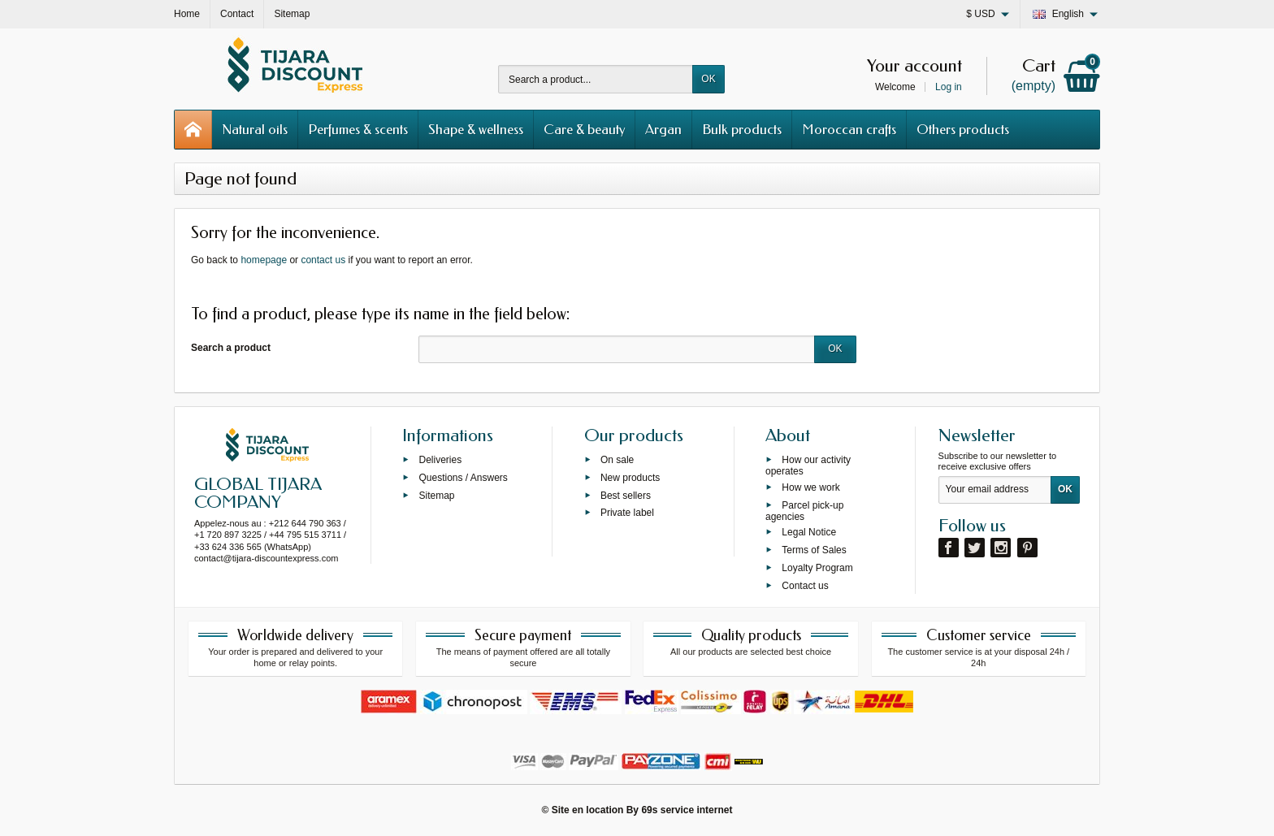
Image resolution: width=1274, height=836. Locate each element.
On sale (617, 460)
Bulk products (742, 129)
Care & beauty (584, 129)
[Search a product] (595, 79)
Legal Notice (809, 532)
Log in (948, 87)
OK (708, 78)
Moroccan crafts (849, 129)
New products (630, 477)
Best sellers (625, 494)
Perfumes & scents (358, 129)
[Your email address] (994, 490)
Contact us (805, 585)
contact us (323, 260)
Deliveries (440, 460)
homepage (263, 260)
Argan (663, 129)
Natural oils (255, 129)
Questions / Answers (462, 477)
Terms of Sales (814, 550)
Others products (962, 129)
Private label (627, 512)
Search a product (231, 347)
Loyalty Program (817, 567)
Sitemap (436, 494)
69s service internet (686, 810)
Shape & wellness (475, 129)
